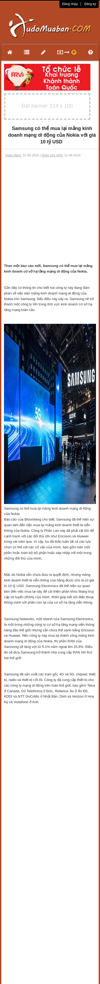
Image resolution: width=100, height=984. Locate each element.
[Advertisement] (50, 210)
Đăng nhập (70, 4)
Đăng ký (90, 4)
